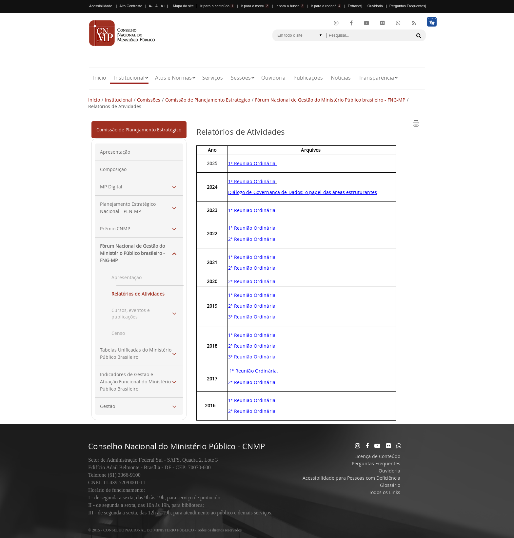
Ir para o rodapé (326, 6)
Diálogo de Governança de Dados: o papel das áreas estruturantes (302, 192)
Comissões (148, 100)
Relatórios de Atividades (138, 294)
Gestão (107, 406)
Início (99, 77)
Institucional (129, 77)
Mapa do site (183, 6)
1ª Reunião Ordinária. (252, 257)
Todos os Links (384, 492)
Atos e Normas (173, 77)
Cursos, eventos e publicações (130, 313)
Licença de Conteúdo (377, 456)
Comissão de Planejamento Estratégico (207, 100)
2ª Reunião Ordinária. (252, 268)
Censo (118, 333)
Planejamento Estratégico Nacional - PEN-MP (128, 207)
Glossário (390, 485)
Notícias (341, 77)
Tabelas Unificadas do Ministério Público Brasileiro (135, 353)
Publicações (308, 77)
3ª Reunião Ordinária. (252, 317)
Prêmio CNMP (115, 228)
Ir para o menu (255, 6)
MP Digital (111, 186)
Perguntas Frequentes (407, 6)
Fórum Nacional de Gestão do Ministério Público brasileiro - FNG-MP (330, 100)
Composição (113, 169)
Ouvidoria (375, 6)
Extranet (354, 6)
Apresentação (115, 152)
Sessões (241, 77)
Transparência (376, 77)
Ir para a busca (289, 6)
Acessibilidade (100, 6)
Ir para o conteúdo (217, 6)
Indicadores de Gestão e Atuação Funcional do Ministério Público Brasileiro (135, 381)
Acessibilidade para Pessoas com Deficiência (351, 478)
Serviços (212, 77)
